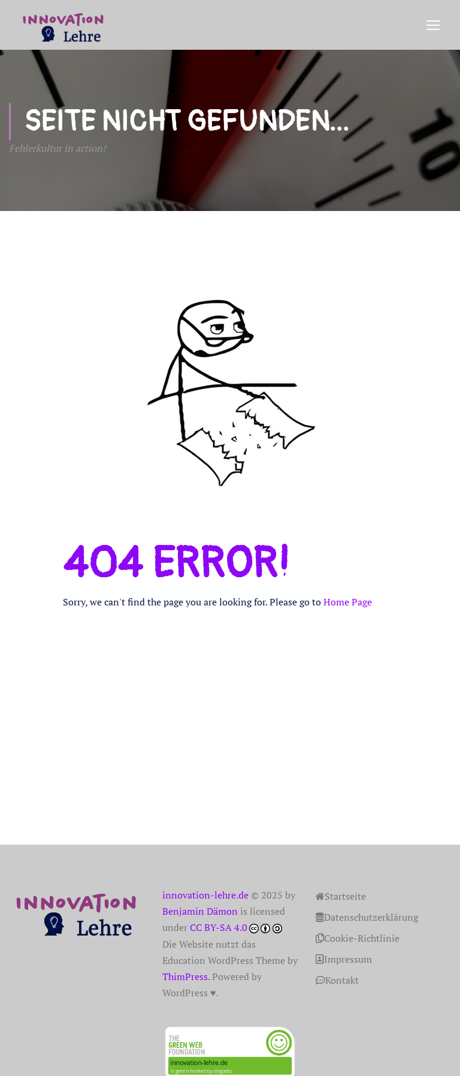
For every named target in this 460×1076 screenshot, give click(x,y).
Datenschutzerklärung (367, 917)
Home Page (347, 602)
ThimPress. (186, 977)
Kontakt (337, 980)
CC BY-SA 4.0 (218, 928)
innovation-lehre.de (205, 895)
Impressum (344, 959)
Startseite (341, 896)
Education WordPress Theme (223, 961)
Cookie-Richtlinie (358, 938)
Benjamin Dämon (200, 911)
